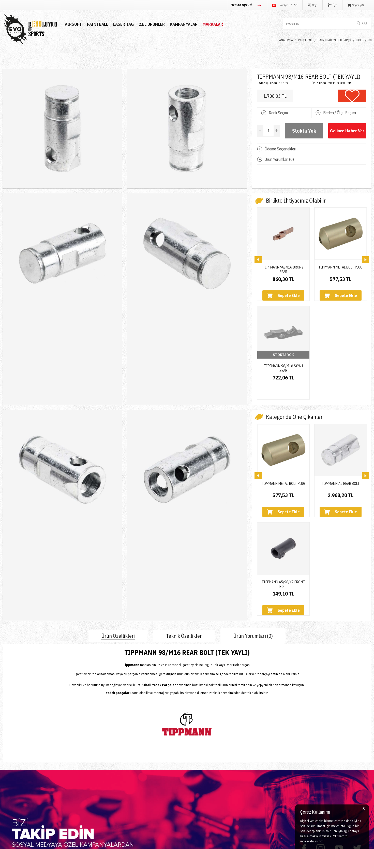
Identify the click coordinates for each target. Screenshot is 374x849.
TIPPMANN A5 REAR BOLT (340, 392)
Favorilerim (136, 781)
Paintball (10, 763)
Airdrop (9, 799)
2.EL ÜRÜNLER (152, 24)
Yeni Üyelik (136, 754)
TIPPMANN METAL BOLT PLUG (340, 267)
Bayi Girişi (135, 772)
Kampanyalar (184, 24)
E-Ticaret (174, 842)
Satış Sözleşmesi (204, 772)
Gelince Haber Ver (347, 131)
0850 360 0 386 (271, 759)
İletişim (71, 754)
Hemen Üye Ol (241, 5)
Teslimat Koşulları (204, 754)
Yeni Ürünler (13, 790)
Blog (68, 772)
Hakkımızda (75, 763)
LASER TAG (123, 24)
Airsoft (8, 754)
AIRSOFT (73, 24)
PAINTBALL (97, 24)
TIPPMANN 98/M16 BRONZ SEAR (283, 267)
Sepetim (134, 790)
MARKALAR (213, 24)
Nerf (6, 772)
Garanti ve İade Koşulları (210, 781)
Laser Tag (11, 781)
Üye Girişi (135, 763)
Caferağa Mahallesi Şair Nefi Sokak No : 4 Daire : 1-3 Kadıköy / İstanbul (299, 800)
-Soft (164, 842)
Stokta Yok (304, 130)
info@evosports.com (275, 778)
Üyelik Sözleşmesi (204, 763)
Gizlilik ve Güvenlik (205, 790)
